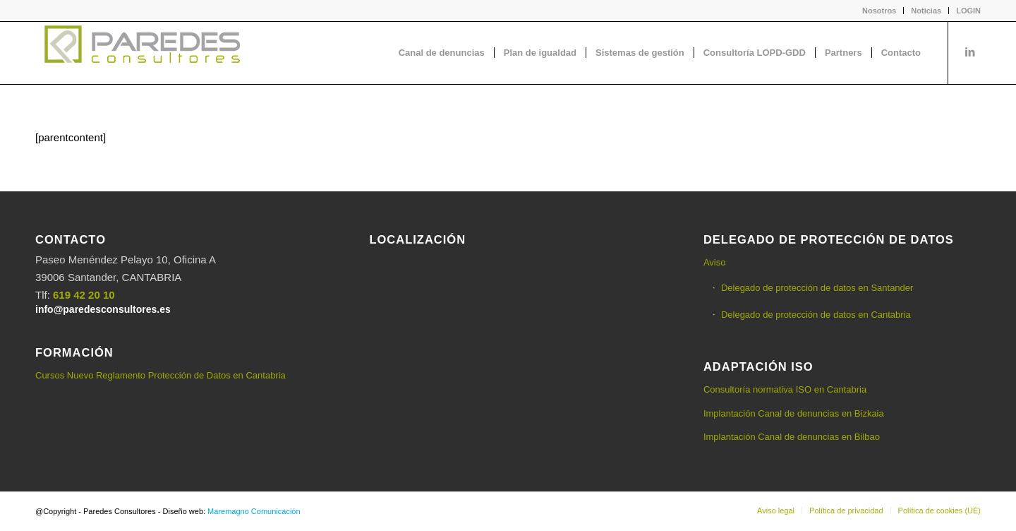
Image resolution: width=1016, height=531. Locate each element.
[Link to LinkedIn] (970, 52)
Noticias (926, 10)
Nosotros (879, 10)
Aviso (714, 262)
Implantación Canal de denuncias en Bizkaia (793, 413)
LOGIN (968, 10)
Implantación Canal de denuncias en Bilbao (791, 436)
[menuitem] (879, 10)
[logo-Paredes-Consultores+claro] (141, 53)
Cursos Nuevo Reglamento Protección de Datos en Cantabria (160, 375)
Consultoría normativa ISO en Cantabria (784, 389)
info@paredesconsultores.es (103, 309)
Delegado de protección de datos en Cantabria (816, 314)
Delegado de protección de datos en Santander (817, 287)
